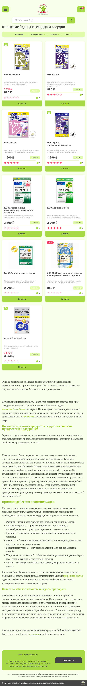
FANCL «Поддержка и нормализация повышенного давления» (19, 210)
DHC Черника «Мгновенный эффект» (59, 143)
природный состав (73, 576)
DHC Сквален (10, 142)
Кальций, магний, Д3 (15, 338)
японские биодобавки (13, 409)
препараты (28, 416)
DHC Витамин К (12, 74)
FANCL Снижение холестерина (19, 273)
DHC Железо (53, 74)
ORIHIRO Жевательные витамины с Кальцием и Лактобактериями (64, 274)
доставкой (34, 634)
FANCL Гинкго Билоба (58, 208)
